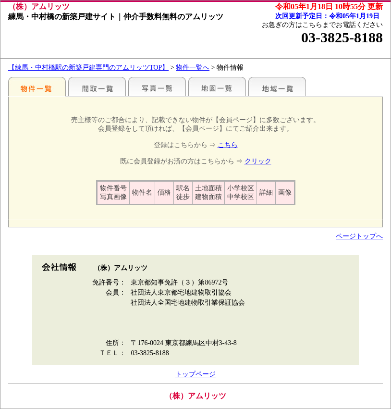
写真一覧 (157, 86)
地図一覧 (217, 86)
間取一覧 (97, 86)
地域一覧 (277, 86)
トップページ (195, 374)
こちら (228, 145)
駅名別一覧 (37, 86)
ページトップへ (359, 236)
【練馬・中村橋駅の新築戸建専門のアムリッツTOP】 (88, 67)
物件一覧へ (192, 67)
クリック (257, 161)
